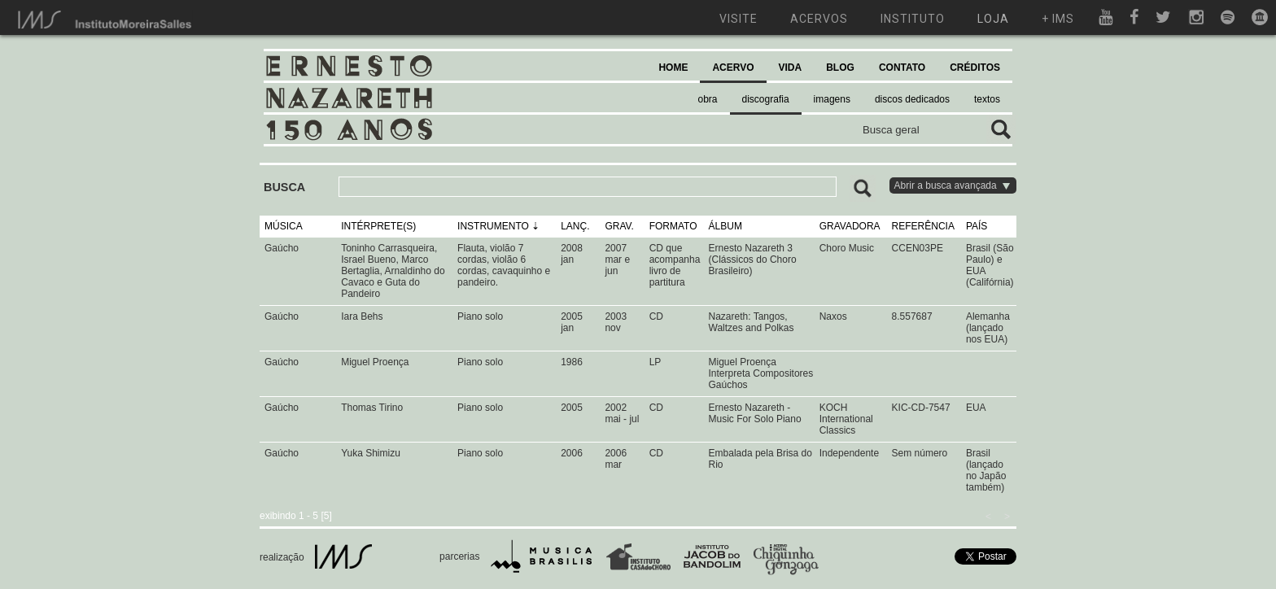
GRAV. (619, 226)
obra (708, 99)
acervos (819, 18)
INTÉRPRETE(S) (378, 226)
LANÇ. (575, 226)
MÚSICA (283, 226)
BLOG (840, 67)
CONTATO (902, 67)
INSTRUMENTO (493, 226)
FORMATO (673, 226)
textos (987, 99)
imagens (832, 99)
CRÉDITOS (975, 67)
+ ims (1058, 18)
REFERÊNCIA (923, 226)
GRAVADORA (850, 226)
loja (993, 18)
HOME (673, 67)
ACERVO (733, 67)
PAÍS (976, 226)
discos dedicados (912, 99)
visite (738, 18)
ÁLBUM (725, 226)
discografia (765, 99)
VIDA (790, 67)
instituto (913, 18)
